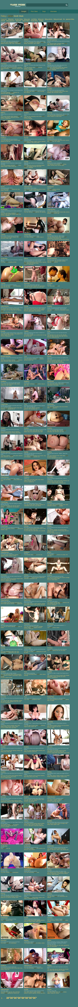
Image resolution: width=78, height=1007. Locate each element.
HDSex (26, 40)
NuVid (2, 186)
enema (48, 824)
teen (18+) (58, 44)
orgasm (48, 165)
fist (64, 19)
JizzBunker (27, 64)
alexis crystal (8, 777)
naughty (38, 310)
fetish (63, 43)
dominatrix (56, 92)
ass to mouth (60, 212)
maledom (20, 455)
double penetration (5, 68)
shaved (30, 287)
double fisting (34, 21)
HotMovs (3, 138)
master (34, 310)
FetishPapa (4, 89)
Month (16, 16)
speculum (43, 604)
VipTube (26, 209)
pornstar (40, 67)
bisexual (51, 164)
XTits (48, 331)
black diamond (55, 239)
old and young (61, 530)
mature (9, 166)
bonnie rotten (8, 727)
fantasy (42, 165)
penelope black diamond (64, 239)
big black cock (53, 335)
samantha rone (62, 483)
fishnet (37, 750)
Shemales (53, 11)
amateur (28, 189)
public (17, 214)
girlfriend (2, 43)
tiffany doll (41, 825)
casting (57, 775)
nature (38, 190)
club (18, 651)
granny (54, 650)
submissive (6, 456)
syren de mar (31, 801)
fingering (38, 42)
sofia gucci (54, 604)
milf (7, 141)
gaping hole (14, 189)
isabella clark (8, 580)
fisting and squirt (58, 19)
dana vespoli (60, 752)
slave (18, 652)
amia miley (7, 312)
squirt (35, 43)
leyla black (36, 825)
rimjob (57, 116)
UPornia (49, 112)
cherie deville (61, 362)
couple (35, 603)
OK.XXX (3, 697)
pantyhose (29, 751)
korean (54, 627)
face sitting (10, 310)
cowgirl (65, 872)
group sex (26, 310)
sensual (38, 993)
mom (59, 650)
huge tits (26, 726)
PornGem (4, 64)
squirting (41, 21)
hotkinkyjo (31, 69)
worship (14, 262)
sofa (63, 751)
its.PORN (50, 477)
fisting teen (11, 19)
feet (48, 141)
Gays (44, 11)
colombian (19, 67)
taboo (54, 44)
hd (50, 68)
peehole (3, 21)
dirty (55, 261)
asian (7, 42)
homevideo (49, 431)
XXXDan (3, 40)
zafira (53, 727)
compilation (13, 213)
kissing (25, 43)
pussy (35, 142)
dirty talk (64, 335)
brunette (15, 67)
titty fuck (66, 336)
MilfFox (3, 112)
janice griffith (31, 311)
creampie (34, 358)
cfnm (15, 651)
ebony (8, 824)
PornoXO (3, 940)
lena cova (31, 530)
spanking (43, 212)
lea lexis (30, 118)
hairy (19, 189)
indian (13, 43)
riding (19, 432)
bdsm (55, 43)
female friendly (63, 529)
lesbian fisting (25, 21)
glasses (39, 823)
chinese (7, 872)
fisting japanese (10, 21)
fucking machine (35, 577)
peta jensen (31, 264)
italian (20, 165)
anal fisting (34, 19)
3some (4, 67)
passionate (34, 431)
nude (32, 142)
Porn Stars (34, 11)
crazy (45, 455)
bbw (50, 115)
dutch (34, 67)
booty (18, 407)
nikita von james (55, 874)
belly (28, 67)
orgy (61, 849)
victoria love (7, 118)
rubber (38, 237)
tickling (37, 43)
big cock (11, 67)
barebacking (35, 189)
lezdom (51, 44)
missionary (5, 361)
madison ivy (31, 481)
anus (51, 67)
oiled (32, 800)
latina (7, 93)
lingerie (6, 335)
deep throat (60, 140)
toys (25, 92)
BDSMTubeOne (52, 40)
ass (53, 43)
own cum (67, 530)
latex (17, 455)
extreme (65, 67)
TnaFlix (3, 234)
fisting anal (40, 19)
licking (64, 164)
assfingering (31, 262)
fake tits (15, 310)
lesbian (2, 117)
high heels (29, 263)
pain (15, 652)
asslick (36, 262)
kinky (48, 44)
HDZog (26, 526)
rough (10, 238)
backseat (30, 775)
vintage (58, 141)
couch (37, 116)
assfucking (54, 67)
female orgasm (39, 528)
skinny (14, 776)
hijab (10, 43)
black (28, 91)
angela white (54, 752)
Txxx (25, 356)
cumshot (15, 140)
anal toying (17, 602)
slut (9, 141)
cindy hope (54, 801)
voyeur (10, 385)
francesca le (8, 336)
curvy (15, 333)
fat (59, 992)
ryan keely (14, 727)
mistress (15, 993)
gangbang (34, 699)
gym (45, 42)
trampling (10, 262)
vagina (16, 726)
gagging (43, 308)
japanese (26, 409)
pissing (52, 165)
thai (7, 287)
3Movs (26, 258)
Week (21, 16)
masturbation (18, 43)
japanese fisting (70, 19)
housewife (26, 800)
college (35, 141)
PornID (26, 138)
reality (7, 238)
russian (29, 360)
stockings (42, 91)
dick (62, 67)
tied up (17, 361)
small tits (18, 68)
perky (31, 776)
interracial (3, 93)
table (42, 431)
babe (32, 189)
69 (53, 750)
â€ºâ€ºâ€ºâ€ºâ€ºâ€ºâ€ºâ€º (21, 997)
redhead (64, 849)
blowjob (16, 42)
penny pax (31, 628)
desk (64, 140)
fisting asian (27, 19)
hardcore (7, 43)
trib (62, 481)
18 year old (29, 165)
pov (5, 385)
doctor (57, 992)
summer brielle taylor (56, 533)
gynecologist (26, 604)
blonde (4, 116)
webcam (28, 92)
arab (4, 42)
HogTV (3, 624)
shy (36, 751)
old (48, 311)
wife (63, 431)
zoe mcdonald (42, 530)
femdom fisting (19, 19)
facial (4, 92)
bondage (49, 92)
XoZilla (26, 89)
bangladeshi (11, 42)
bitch (54, 504)
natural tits (12, 117)
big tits (40, 189)
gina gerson (7, 702)
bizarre (63, 91)
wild (11, 751)
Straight (23, 11)
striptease (12, 701)
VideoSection (28, 186)
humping (30, 166)
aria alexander (55, 362)
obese (53, 336)
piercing (25, 360)
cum (55, 164)
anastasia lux (54, 677)
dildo (30, 91)
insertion (2, 529)
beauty (53, 237)
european (59, 43)
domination (8, 360)
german (31, 190)
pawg (52, 993)
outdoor (2, 385)
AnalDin (49, 89)
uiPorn (49, 64)
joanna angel (66, 752)
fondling (18, 750)
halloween (49, 530)
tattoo (9, 93)
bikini (60, 237)
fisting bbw (18, 21)
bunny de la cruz (55, 337)
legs (11, 432)
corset (51, 578)
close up (30, 212)
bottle (4, 189)
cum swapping (27, 456)
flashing (41, 504)
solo (39, 91)
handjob (52, 116)
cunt (35, 42)
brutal (34, 430)
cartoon (54, 775)
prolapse (26, 68)
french (48, 116)
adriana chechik (55, 483)
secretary (30, 68)
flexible (25, 431)
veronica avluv (13, 312)
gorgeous (19, 333)
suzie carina (35, 530)
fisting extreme (48, 19)
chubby (53, 992)
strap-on (42, 237)
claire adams (54, 579)
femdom (60, 92)
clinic (14, 992)
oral (28, 336)
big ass (30, 67)
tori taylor (7, 826)
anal (27, 42)
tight (63, 336)
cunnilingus (31, 42)
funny (15, 479)
